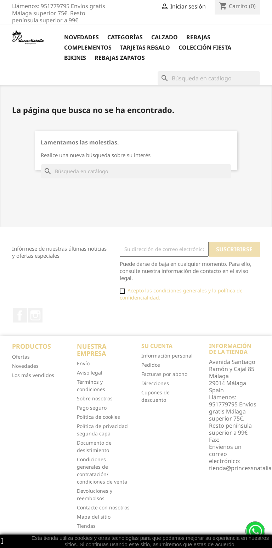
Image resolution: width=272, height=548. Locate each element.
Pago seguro (92, 407)
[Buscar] (209, 78)
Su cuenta (156, 346)
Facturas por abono (164, 374)
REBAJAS (198, 37)
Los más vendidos (33, 375)
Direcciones (155, 383)
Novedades (81, 37)
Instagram (35, 315)
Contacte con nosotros (103, 507)
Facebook (20, 315)
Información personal (167, 355)
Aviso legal (89, 372)
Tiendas (86, 526)
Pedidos (150, 364)
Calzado (164, 37)
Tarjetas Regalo (145, 47)
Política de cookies (98, 416)
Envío (83, 363)
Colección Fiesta (204, 47)
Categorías (125, 37)
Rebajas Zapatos (120, 58)
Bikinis (75, 58)
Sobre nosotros (95, 398)
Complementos (88, 47)
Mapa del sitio (93, 516)
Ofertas (21, 356)
